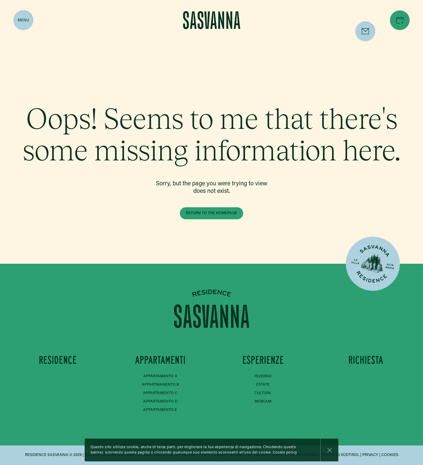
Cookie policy (285, 452)
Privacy (370, 455)
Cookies (389, 455)
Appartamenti (160, 360)
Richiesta (365, 360)
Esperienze (263, 360)
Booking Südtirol (340, 455)
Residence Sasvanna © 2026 (53, 455)
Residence (58, 360)
